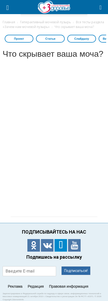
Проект (19, 38)
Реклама (15, 286)
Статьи (50, 38)
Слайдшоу (81, 38)
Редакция (36, 286)
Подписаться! (76, 271)
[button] (100, 7)
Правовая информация (68, 286)
